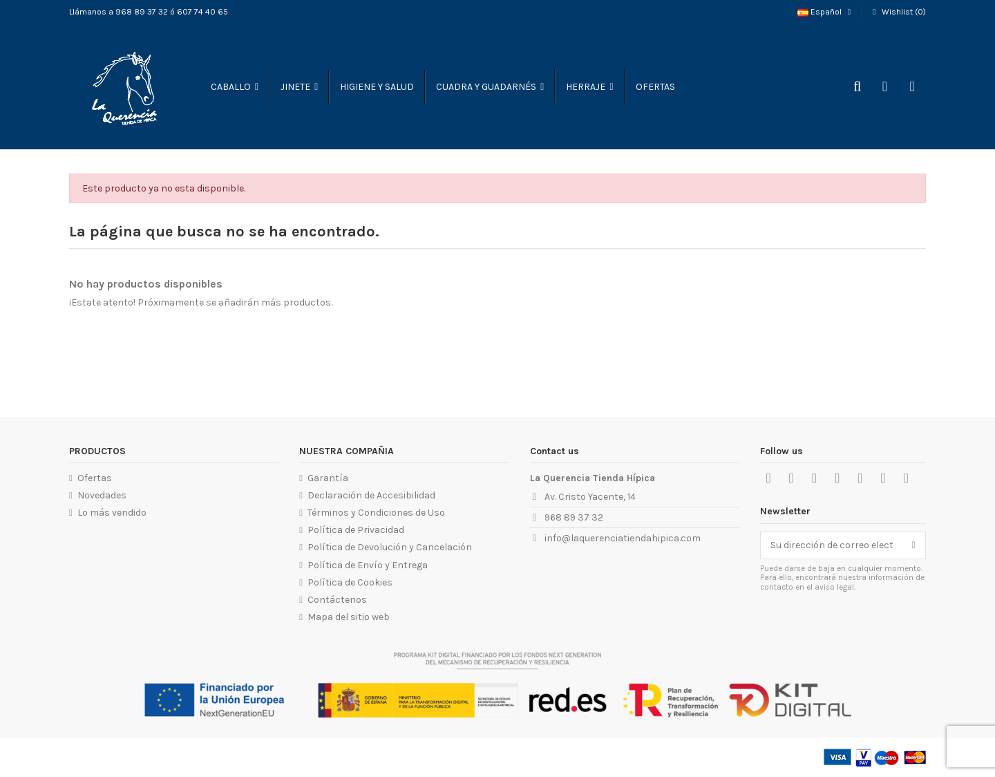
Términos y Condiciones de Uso (376, 512)
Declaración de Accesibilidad (371, 495)
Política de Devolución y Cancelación (389, 547)
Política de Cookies (349, 582)
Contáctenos (337, 600)
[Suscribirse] (913, 545)
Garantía (327, 478)
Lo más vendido (111, 512)
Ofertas (94, 478)
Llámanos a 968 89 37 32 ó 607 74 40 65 (148, 12)
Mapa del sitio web (348, 617)
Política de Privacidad (355, 530)
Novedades (101, 495)
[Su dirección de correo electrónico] (831, 545)
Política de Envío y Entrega (367, 565)
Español (825, 12)
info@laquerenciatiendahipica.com (622, 538)
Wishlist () (897, 12)
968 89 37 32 (573, 517)
